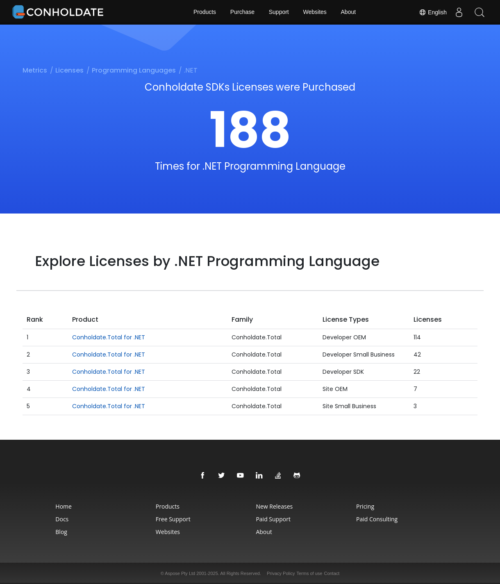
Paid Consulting (378, 519)
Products (204, 12)
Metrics (35, 70)
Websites (315, 12)
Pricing (367, 506)
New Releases (274, 506)
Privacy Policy (281, 573)
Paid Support (273, 519)
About (348, 12)
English (433, 12)
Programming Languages (134, 70)
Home (61, 506)
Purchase (242, 12)
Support (279, 12)
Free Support (172, 519)
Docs (59, 519)
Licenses (69, 70)
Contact (331, 573)
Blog (59, 532)
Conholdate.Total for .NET (108, 337)
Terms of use (309, 573)
